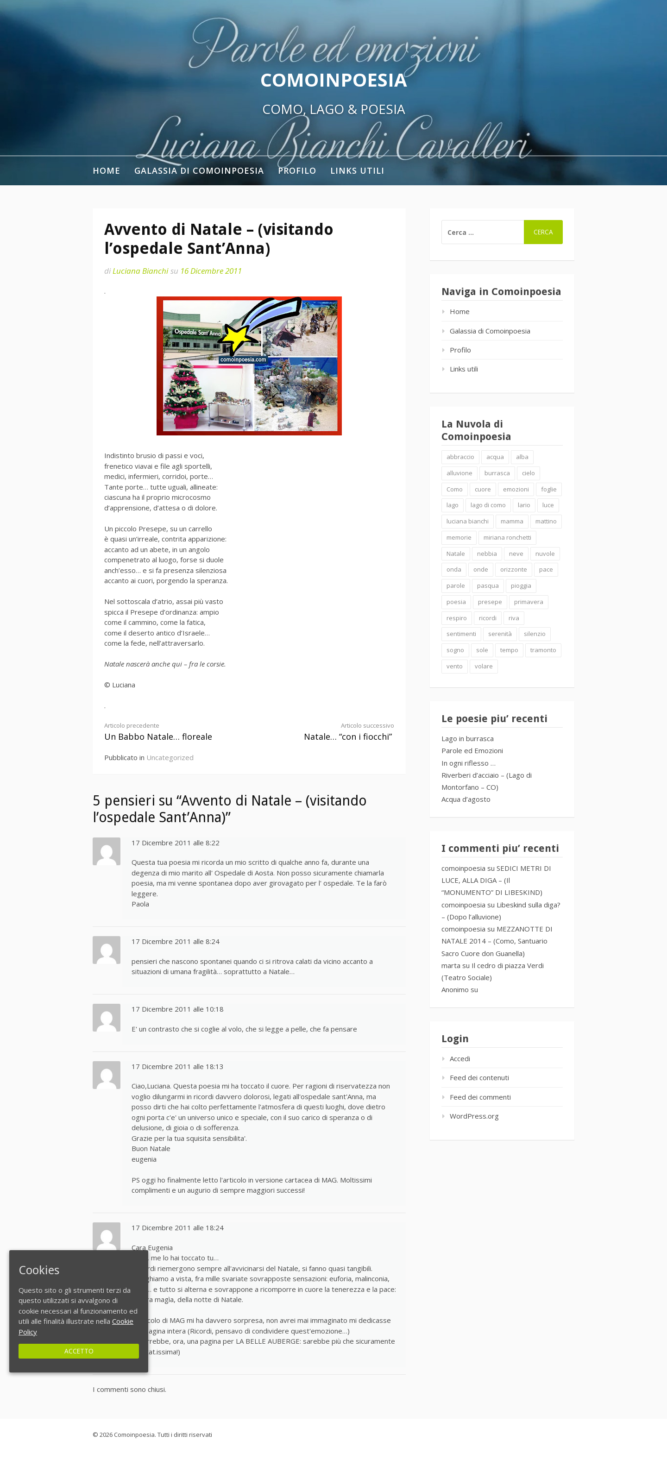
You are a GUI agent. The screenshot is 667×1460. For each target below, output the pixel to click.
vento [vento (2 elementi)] (455, 666)
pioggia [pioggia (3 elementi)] (521, 585)
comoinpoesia (463, 868)
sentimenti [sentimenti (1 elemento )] (461, 633)
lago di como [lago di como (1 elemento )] (488, 505)
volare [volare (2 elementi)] (484, 666)
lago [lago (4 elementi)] (453, 505)
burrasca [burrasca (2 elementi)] (497, 473)
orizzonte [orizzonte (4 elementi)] (513, 569)
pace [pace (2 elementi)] (546, 569)
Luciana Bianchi (140, 270)
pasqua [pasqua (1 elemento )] (488, 585)
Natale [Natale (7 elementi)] (456, 553)
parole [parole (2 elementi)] (456, 585)
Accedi (460, 1058)
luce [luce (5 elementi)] (548, 505)
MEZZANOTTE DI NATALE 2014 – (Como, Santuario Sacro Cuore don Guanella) (497, 941)
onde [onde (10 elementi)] (480, 569)
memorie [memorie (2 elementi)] (459, 537)
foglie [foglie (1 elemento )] (549, 489)
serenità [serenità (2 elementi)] (500, 633)
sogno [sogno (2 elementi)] (455, 650)
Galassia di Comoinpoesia (199, 170)
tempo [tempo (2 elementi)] (509, 650)
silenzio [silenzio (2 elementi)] (535, 633)
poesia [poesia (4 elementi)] (456, 602)
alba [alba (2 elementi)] (522, 457)
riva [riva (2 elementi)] (514, 618)
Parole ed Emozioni (472, 750)
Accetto (79, 1351)
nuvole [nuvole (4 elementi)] (545, 553)
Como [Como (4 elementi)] (455, 489)
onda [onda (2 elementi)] (454, 569)
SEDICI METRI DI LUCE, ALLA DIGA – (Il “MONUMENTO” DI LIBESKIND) (496, 880)
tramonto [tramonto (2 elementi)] (543, 650)
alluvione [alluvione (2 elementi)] (459, 473)
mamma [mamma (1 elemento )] (512, 521)
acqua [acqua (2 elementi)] (495, 457)
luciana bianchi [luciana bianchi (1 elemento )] (468, 521)
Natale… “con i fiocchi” (329, 731)
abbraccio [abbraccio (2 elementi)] (460, 457)
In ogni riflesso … (468, 763)
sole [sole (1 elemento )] (482, 650)
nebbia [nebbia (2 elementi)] (487, 553)
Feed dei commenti (480, 1096)
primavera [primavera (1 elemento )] (528, 602)
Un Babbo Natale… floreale (169, 731)
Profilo (297, 170)
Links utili (357, 170)
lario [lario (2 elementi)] (524, 505)
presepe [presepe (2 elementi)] (490, 602)
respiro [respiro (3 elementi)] (457, 618)
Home (106, 170)
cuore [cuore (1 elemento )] (483, 489)
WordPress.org (474, 1115)
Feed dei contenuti (479, 1077)
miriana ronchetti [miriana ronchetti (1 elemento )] (507, 537)
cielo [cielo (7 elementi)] (528, 473)
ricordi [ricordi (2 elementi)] (488, 618)
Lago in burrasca (467, 738)
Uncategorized (170, 757)
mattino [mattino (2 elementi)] (546, 521)
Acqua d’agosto (466, 799)
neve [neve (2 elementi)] (516, 553)
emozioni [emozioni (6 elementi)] (516, 489)
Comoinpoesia (333, 79)
